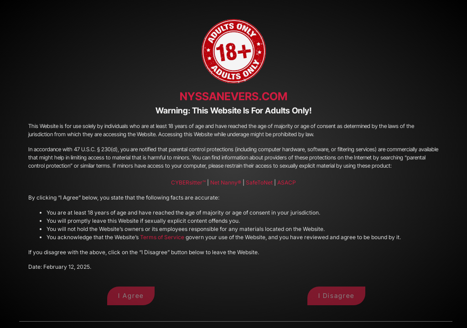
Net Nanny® (225, 182)
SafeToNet (259, 182)
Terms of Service (162, 237)
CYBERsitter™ (188, 182)
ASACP (286, 182)
